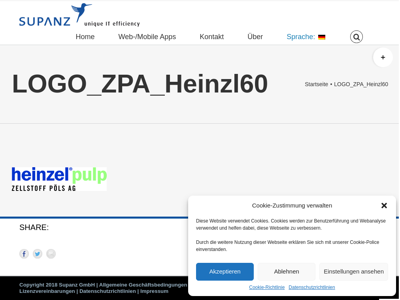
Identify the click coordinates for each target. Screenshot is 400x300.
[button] (384, 205)
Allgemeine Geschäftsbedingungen (143, 285)
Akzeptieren (224, 271)
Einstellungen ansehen (354, 271)
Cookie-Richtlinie (267, 287)
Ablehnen (286, 271)
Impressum (154, 291)
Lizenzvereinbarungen (47, 291)
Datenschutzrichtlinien (312, 287)
